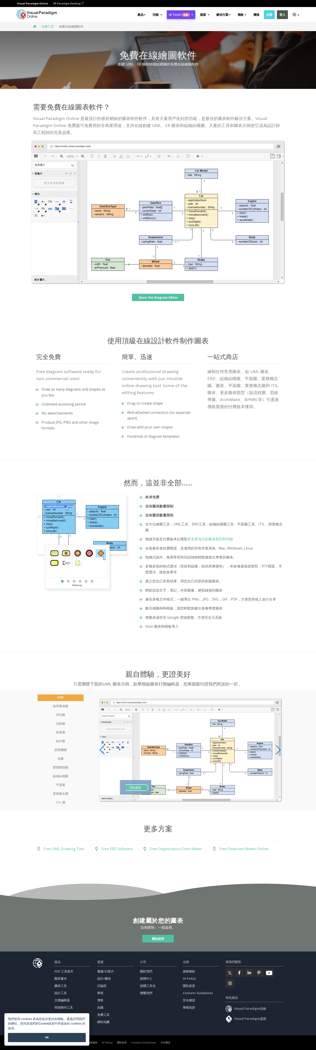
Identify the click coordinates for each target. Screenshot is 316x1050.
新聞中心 (146, 978)
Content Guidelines (198, 993)
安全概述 (189, 1000)
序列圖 (60, 715)
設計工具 (60, 993)
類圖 (60, 697)
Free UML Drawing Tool (64, 848)
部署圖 (60, 732)
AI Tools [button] (181, 14)
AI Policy (189, 978)
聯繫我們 (146, 993)
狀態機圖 (60, 750)
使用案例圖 (60, 706)
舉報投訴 (189, 1007)
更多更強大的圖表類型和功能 (210, 539)
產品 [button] (141, 14)
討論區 (101, 986)
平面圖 (60, 785)
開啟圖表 (136, 787)
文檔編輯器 (62, 1000)
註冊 (269, 14)
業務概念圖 (60, 793)
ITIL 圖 (60, 802)
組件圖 (60, 741)
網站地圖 (103, 1022)
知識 (100, 1007)
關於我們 (146, 971)
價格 (256, 14)
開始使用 (158, 939)
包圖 (60, 758)
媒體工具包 (147, 986)
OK (47, 1037)
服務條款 (189, 971)
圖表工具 (60, 986)
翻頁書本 (60, 978)
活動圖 (60, 723)
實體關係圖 (60, 767)
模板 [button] (242, 14)
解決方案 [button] (223, 14)
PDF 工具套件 (63, 971)
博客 (100, 1000)
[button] (157, 14)
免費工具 (47, 26)
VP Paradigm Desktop (68, 3)
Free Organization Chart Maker (176, 848)
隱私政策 (189, 986)
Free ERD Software (117, 848)
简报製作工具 (63, 1007)
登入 (282, 14)
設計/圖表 (104, 978)
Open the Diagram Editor (158, 297)
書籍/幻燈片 (105, 971)
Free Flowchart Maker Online (243, 848)
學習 (100, 993)
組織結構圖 (60, 776)
